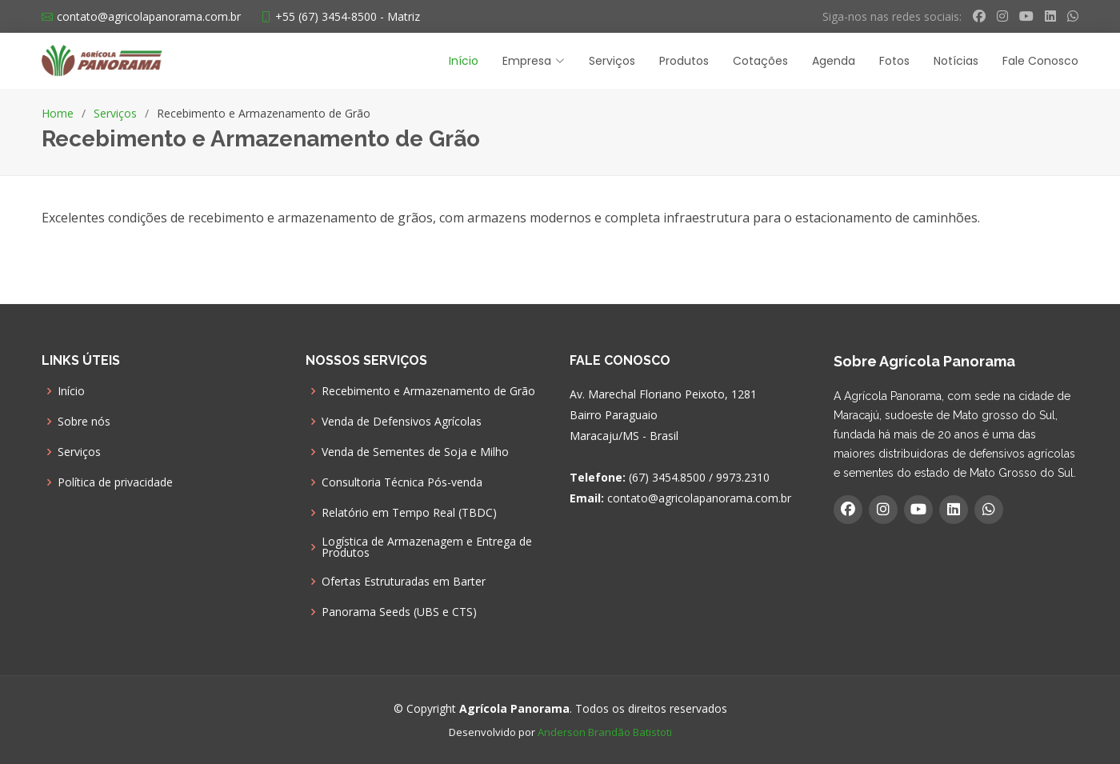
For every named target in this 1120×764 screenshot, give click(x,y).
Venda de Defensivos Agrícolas (402, 421)
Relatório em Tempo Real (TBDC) (409, 512)
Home (58, 113)
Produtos (684, 61)
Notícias (956, 61)
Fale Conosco (1040, 61)
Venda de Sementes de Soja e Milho (415, 452)
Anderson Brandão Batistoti (605, 732)
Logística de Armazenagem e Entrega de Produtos (427, 547)
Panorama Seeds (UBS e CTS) (399, 612)
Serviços (612, 61)
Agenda (833, 61)
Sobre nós (84, 421)
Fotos (894, 61)
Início (463, 61)
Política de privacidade (115, 482)
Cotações (760, 61)
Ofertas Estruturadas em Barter (404, 581)
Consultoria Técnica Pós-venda (402, 482)
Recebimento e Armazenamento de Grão (428, 391)
